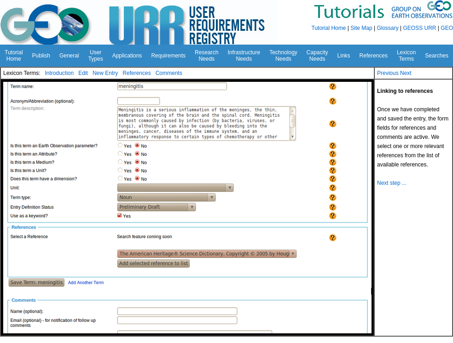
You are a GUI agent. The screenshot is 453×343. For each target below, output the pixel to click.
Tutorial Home (329, 28)
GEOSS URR (419, 28)
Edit (83, 73)
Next (406, 73)
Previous (388, 73)
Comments (169, 73)
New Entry (105, 73)
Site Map (361, 28)
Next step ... (392, 183)
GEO (447, 28)
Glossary (387, 28)
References (136, 73)
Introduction (59, 73)
